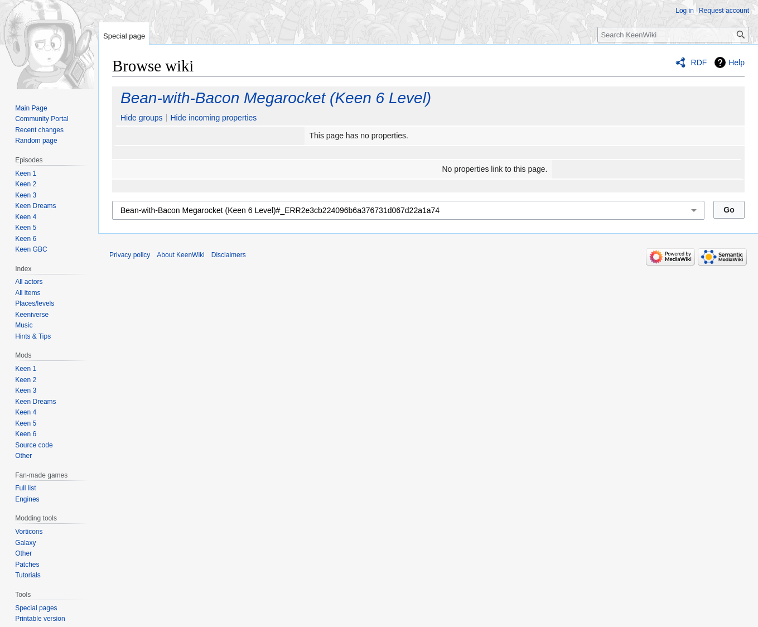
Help (736, 62)
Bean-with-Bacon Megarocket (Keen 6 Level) (275, 98)
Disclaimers (228, 255)
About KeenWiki (180, 255)
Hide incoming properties (213, 117)
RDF (699, 62)
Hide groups (141, 117)
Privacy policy (129, 255)
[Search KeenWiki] (673, 34)
